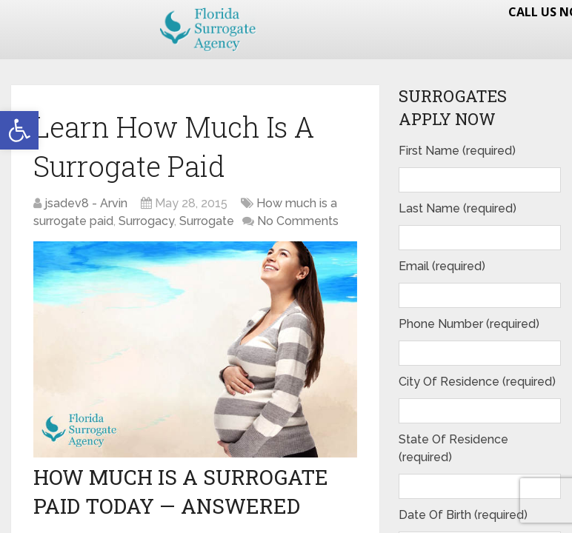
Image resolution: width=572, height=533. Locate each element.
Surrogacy (146, 221)
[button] (19, 130)
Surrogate (206, 221)
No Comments (298, 221)
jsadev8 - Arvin (85, 203)
